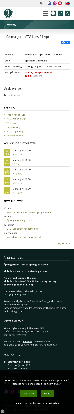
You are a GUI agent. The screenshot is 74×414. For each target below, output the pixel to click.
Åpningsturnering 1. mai (19, 220)
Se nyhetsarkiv (63, 243)
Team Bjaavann (14, 135)
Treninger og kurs (15, 114)
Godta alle (28, 393)
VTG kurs (17, 154)
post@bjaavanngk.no (15, 294)
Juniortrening (13, 127)
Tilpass (47, 393)
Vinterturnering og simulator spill (24, 236)
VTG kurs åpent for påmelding (23, 228)
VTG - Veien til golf (16, 118)
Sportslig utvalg (14, 131)
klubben (27, 341)
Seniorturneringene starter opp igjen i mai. (29, 212)
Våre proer (12, 122)
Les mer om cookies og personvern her (37, 403)
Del (65, 42)
